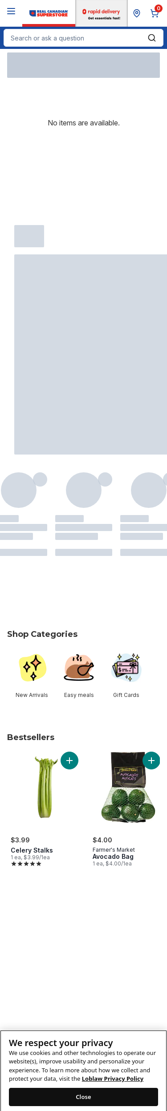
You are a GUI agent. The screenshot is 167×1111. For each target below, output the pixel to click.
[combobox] (83, 38)
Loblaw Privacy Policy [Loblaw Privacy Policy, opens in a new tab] (112, 1087)
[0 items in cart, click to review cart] (156, 13)
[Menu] (11, 11)
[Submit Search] (151, 37)
